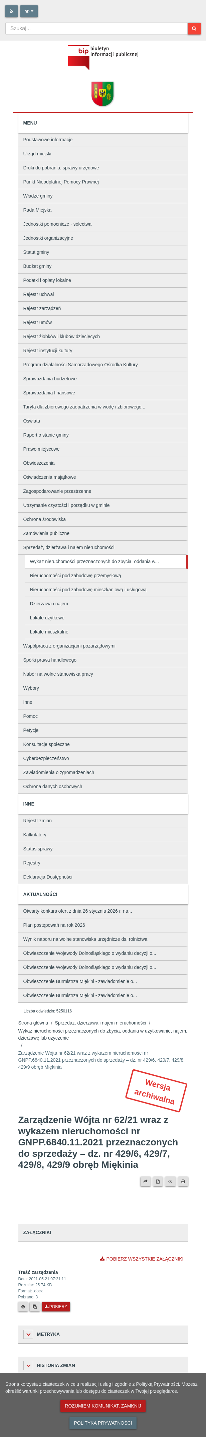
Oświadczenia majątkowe (49, 477)
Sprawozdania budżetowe (50, 378)
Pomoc (30, 716)
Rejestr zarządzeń (42, 308)
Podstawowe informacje (48, 139)
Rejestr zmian (37, 820)
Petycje (31, 730)
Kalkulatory (34, 834)
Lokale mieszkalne (49, 631)
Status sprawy (38, 848)
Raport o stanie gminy (46, 435)
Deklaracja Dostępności (47, 877)
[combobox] (96, 28)
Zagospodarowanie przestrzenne (57, 491)
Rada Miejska (37, 210)
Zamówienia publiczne (46, 533)
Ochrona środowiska (44, 519)
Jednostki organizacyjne (48, 238)
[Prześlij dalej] (146, 1181)
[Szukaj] (194, 28)
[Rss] (11, 11)
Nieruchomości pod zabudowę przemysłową (75, 575)
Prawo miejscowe (41, 449)
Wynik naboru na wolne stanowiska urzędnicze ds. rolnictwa (85, 939)
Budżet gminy (37, 266)
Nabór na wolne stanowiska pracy (58, 674)
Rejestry (31, 862)
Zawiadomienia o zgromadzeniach (58, 772)
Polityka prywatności (103, 1423)
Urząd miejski (37, 153)
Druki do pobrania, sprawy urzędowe (61, 167)
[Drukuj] (183, 1181)
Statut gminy (36, 252)
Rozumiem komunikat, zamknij (103, 1406)
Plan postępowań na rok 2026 (54, 925)
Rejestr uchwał (38, 294)
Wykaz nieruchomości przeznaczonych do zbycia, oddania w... (94, 561)
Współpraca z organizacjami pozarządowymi (69, 646)
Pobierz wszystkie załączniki (141, 1259)
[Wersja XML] (170, 1181)
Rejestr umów (37, 322)
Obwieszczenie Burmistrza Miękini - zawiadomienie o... (80, 981)
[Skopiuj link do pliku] (35, 1306)
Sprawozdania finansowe (49, 392)
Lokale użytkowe (47, 617)
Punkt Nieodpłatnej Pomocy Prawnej (61, 181)
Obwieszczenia (39, 463)
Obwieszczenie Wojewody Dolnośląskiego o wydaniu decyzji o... (89, 953)
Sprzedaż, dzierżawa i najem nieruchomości (69, 547)
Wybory (31, 688)
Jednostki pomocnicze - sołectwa (57, 224)
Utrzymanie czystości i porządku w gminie (66, 505)
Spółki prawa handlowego (50, 660)
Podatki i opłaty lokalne (47, 280)
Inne (27, 702)
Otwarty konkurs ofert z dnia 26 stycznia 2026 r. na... (77, 911)
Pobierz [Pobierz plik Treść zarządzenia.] (56, 1306)
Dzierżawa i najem (49, 603)
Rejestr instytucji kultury (47, 350)
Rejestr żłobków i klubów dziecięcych (61, 336)
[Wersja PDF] (158, 1181)
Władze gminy (38, 196)
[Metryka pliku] (23, 1306)
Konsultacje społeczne (46, 744)
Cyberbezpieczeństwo (46, 758)
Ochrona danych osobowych (52, 786)
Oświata (31, 421)
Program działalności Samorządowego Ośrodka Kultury (80, 364)
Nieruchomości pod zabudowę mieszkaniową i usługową (88, 589)
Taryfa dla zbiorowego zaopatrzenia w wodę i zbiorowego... (84, 406)
